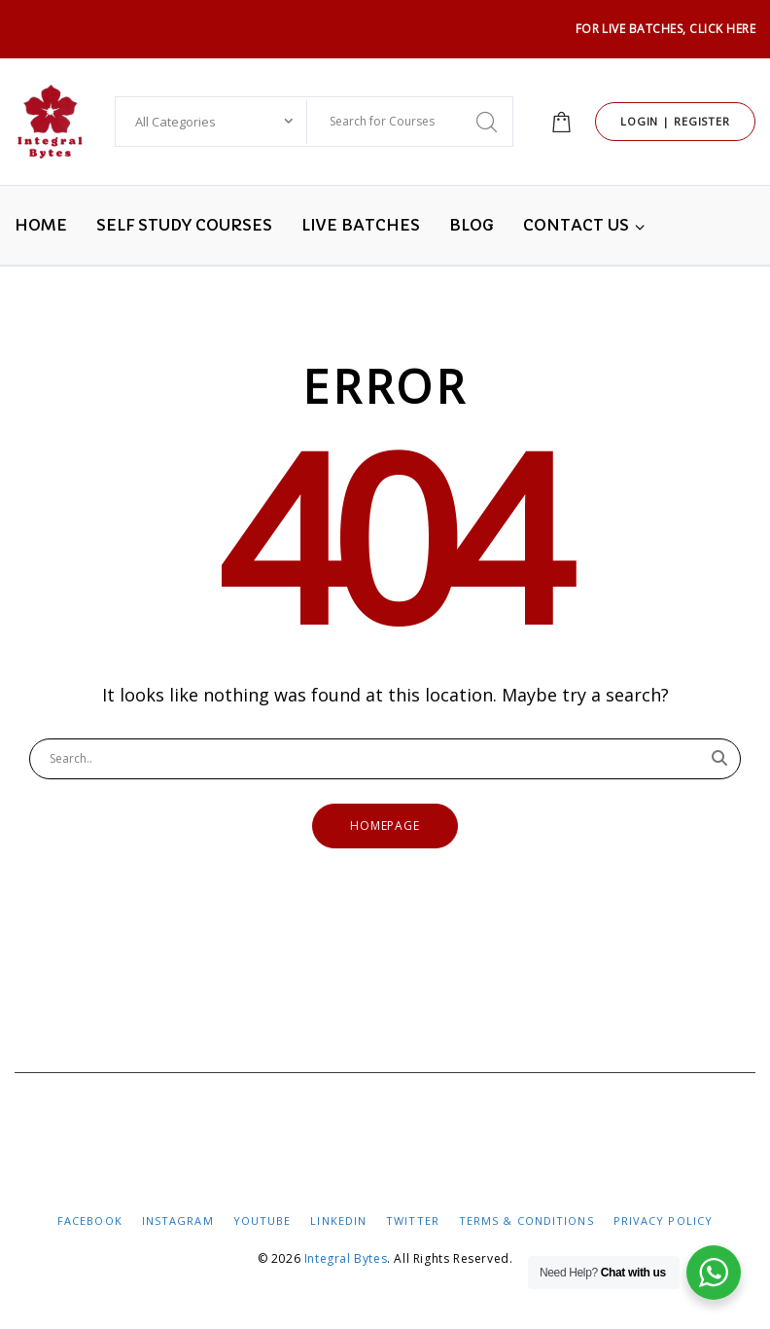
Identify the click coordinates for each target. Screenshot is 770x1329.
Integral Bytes (345, 1258)
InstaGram (178, 1220)
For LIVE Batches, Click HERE (665, 28)
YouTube (262, 1220)
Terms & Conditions (526, 1220)
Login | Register (675, 121)
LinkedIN (338, 1220)
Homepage (385, 825)
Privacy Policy (663, 1220)
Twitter (412, 1220)
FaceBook (89, 1220)
